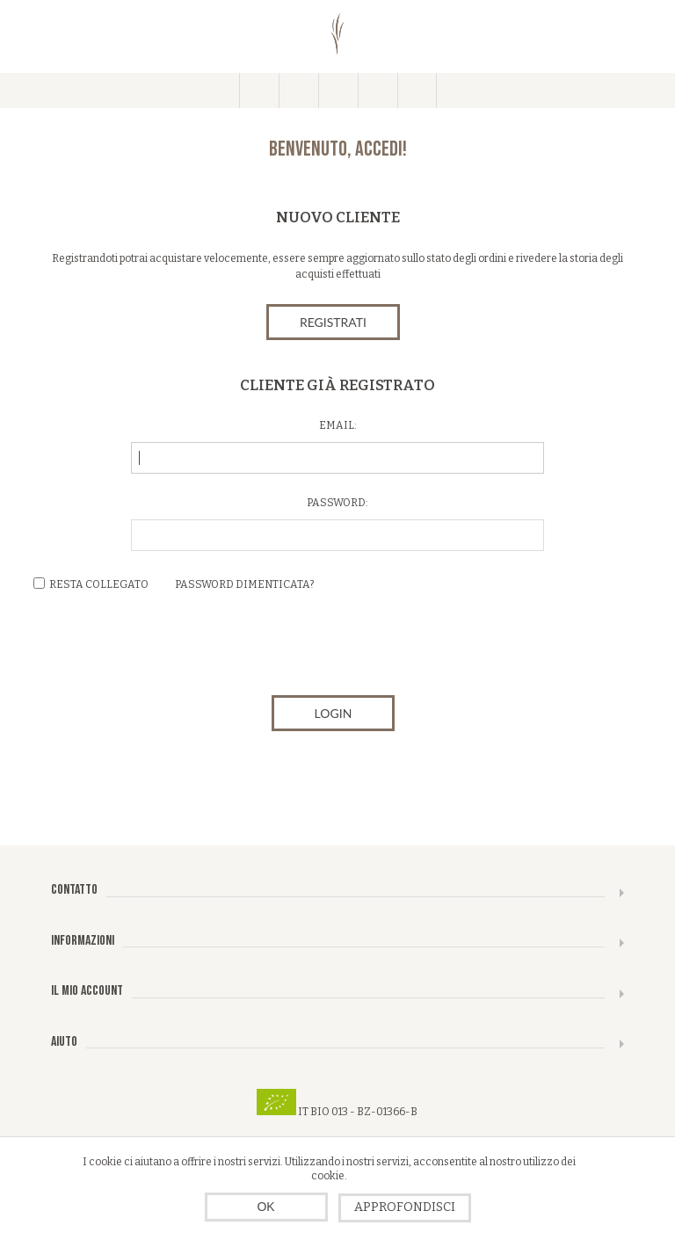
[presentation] (337, 647)
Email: (338, 425)
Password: (337, 503)
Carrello (377, 90)
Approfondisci (404, 1207)
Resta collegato (99, 584)
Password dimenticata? (244, 584)
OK (265, 1207)
